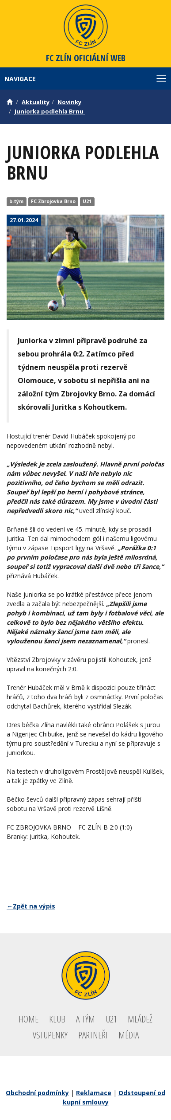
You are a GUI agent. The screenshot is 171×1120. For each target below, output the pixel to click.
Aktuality (35, 102)
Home (28, 1019)
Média (128, 1035)
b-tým (16, 201)
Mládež (140, 1019)
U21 (87, 201)
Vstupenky (50, 1035)
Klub (57, 1019)
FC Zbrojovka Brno (53, 201)
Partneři (93, 1035)
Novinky (69, 102)
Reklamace (93, 1093)
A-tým (85, 1019)
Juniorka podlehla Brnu (50, 111)
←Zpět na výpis (31, 906)
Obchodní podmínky (37, 1093)
